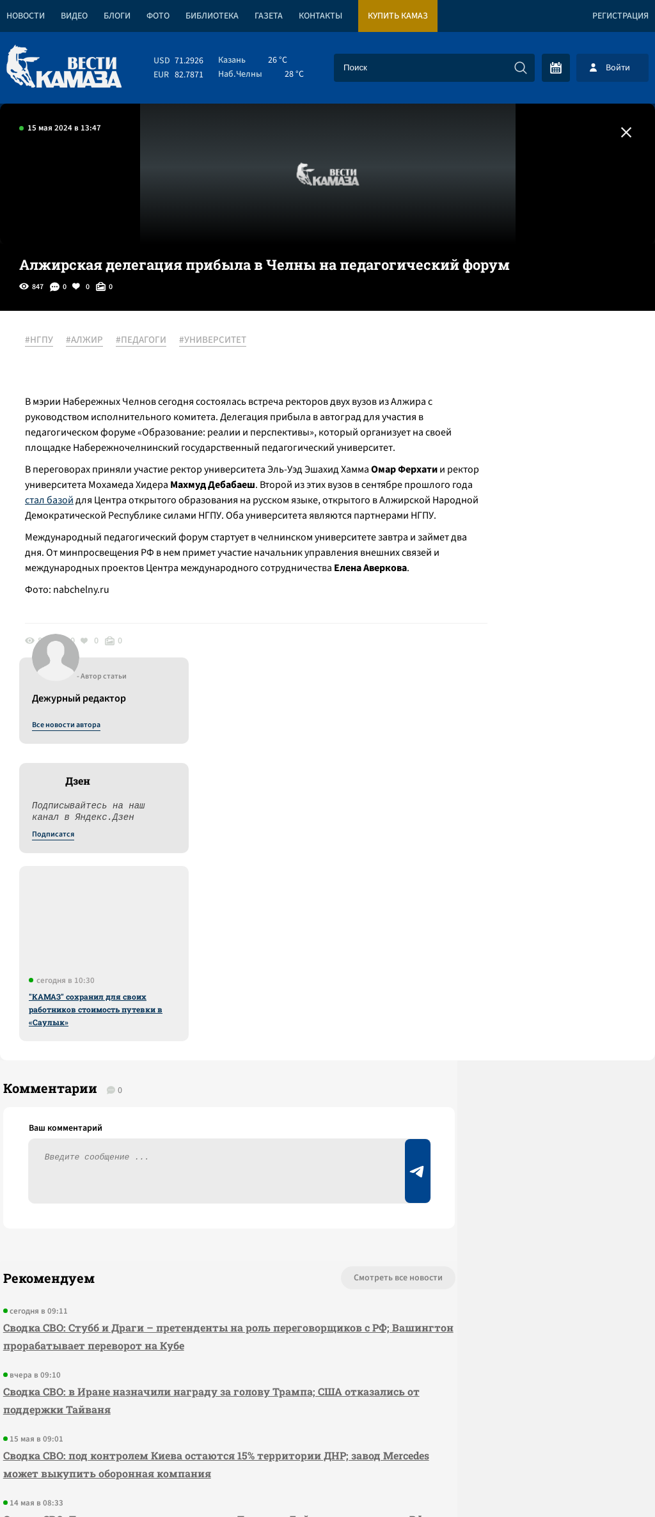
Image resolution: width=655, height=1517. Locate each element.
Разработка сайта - (606, 1481)
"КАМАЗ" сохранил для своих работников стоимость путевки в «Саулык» (543, 639)
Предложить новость (528, 996)
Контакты (320, 16)
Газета (269, 16)
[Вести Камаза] (64, 67)
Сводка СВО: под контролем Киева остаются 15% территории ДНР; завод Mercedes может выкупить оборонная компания (172, 1140)
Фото (158, 16)
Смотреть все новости (309, 954)
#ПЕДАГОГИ (148, 340)
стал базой (224, 516)
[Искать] (521, 68)
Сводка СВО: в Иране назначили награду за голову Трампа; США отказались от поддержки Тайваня (169, 1076)
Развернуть (327, 1431)
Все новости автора (513, 355)
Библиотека (212, 16)
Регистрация (620, 16)
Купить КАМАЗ (398, 16)
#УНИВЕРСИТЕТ (219, 340)
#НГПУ (46, 340)
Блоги (117, 16)
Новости (25, 16)
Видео (74, 16)
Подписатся (500, 464)
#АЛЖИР (91, 340)
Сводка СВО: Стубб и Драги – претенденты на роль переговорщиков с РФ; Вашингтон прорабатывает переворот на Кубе (183, 1012)
